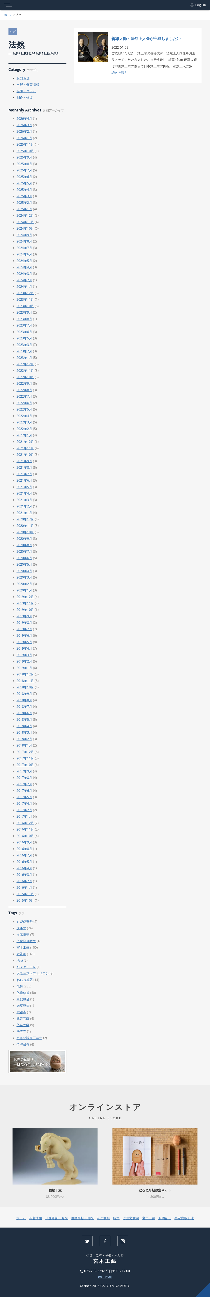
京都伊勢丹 (25, 921)
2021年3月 (24, 500)
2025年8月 (24, 164)
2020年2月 (24, 584)
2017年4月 (24, 803)
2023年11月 (25, 299)
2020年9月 (24, 538)
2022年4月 (24, 416)
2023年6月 (24, 332)
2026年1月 (24, 138)
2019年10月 (25, 609)
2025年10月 (25, 151)
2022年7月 (24, 396)
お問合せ (164, 1218)
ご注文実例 (131, 1218)
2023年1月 (24, 357)
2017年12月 (25, 752)
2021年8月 (24, 467)
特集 (116, 1218)
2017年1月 (24, 816)
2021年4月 (24, 493)
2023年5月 (24, 338)
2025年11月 (25, 144)
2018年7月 (24, 706)
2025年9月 (24, 157)
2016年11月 (25, 829)
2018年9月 (24, 693)
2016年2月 (24, 881)
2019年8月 (24, 622)
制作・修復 (25, 97)
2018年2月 (24, 739)
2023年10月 (25, 306)
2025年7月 (24, 170)
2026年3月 (24, 125)
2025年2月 (24, 202)
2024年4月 (24, 267)
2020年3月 (24, 577)
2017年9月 (24, 771)
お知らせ (23, 78)
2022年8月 (24, 390)
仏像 (20, 986)
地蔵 (20, 960)
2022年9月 (24, 383)
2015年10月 (25, 900)
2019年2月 (24, 661)
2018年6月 (24, 713)
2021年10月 (25, 454)
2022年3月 (24, 422)
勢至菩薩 (23, 1025)
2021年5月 (24, 487)
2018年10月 (25, 687)
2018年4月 (24, 726)
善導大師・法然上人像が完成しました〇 (147, 38)
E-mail (105, 1277)
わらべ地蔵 (25, 980)
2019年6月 (24, 635)
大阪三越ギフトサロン (33, 973)
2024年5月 (24, 260)
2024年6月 (24, 254)
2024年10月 (25, 228)
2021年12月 (25, 441)
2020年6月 (24, 558)
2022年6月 (24, 403)
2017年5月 (24, 797)
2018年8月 (24, 700)
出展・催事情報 (28, 84)
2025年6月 (24, 176)
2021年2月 (24, 506)
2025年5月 (24, 183)
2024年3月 (24, 273)
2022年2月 (24, 428)
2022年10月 (25, 377)
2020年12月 (25, 519)
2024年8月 (24, 241)
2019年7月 (24, 629)
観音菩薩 (23, 1018)
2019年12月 (25, 596)
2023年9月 (24, 312)
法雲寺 (21, 1031)
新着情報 (35, 1218)
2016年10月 (25, 836)
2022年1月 (24, 435)
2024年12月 (25, 215)
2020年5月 (24, 564)
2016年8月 (24, 848)
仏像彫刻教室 (26, 941)
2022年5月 (24, 409)
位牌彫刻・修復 (82, 1218)
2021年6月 (24, 480)
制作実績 (103, 1218)
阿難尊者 (23, 999)
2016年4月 (24, 868)
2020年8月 (24, 545)
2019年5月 (24, 642)
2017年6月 (24, 790)
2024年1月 (24, 286)
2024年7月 (24, 248)
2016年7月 (24, 855)
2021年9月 (24, 461)
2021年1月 (24, 512)
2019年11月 (25, 603)
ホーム (8, 15)
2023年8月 (24, 319)
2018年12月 (25, 674)
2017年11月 (25, 758)
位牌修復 (23, 1044)
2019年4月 (24, 648)
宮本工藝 (23, 947)
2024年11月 (25, 222)
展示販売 (23, 934)
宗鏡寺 (21, 1012)
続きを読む (119, 72)
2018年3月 (24, 732)
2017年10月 (25, 764)
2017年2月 (24, 810)
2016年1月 (24, 887)
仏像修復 (23, 992)
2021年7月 (24, 474)
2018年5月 (24, 719)
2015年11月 (25, 894)
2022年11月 (25, 370)
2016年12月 (25, 823)
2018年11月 (25, 680)
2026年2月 (24, 131)
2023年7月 (24, 325)
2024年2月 (24, 280)
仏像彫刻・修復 (56, 1218)
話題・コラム (26, 91)
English (198, 5)
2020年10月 (25, 532)
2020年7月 (24, 551)
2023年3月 (24, 344)
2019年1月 (24, 668)
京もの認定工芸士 (29, 1038)
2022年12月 (25, 364)
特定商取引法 (184, 1218)
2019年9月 (24, 616)
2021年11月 (25, 448)
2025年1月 (24, 209)
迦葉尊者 (23, 1005)
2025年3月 (24, 196)
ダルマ (21, 928)
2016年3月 (24, 874)
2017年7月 (24, 784)
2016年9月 (24, 842)
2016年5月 (24, 861)
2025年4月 (24, 189)
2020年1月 (24, 590)
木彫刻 (21, 954)
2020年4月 (24, 571)
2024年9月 (24, 235)
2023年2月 (24, 351)
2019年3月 (24, 655)
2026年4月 (24, 118)
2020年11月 (25, 525)
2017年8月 (24, 777)
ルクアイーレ (26, 967)
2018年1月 (24, 745)
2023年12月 (25, 293)
